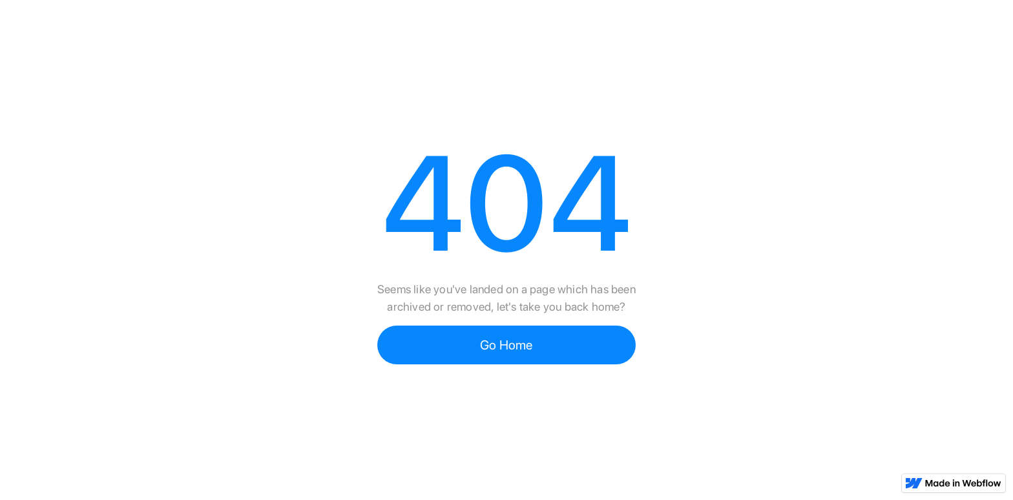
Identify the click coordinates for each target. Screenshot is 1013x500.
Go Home (506, 345)
